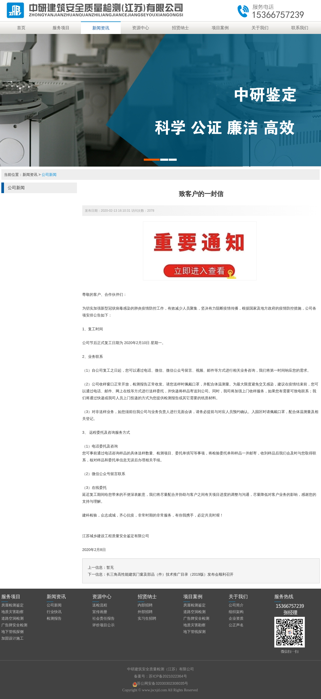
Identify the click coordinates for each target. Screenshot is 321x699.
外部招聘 (145, 612)
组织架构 (236, 612)
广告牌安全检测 (14, 625)
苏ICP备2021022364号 (168, 676)
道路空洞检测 (12, 618)
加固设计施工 (12, 638)
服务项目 (61, 27)
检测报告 (54, 618)
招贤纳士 (180, 27)
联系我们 (299, 27)
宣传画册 (99, 612)
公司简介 (236, 605)
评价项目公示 (103, 625)
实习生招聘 (147, 618)
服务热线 (283, 596)
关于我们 (259, 27)
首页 (21, 27)
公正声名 (236, 625)
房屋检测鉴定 (12, 605)
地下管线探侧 (12, 631)
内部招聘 (145, 605)
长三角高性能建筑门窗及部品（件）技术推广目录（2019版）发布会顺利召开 (169, 574)
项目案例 (220, 27)
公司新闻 (49, 174)
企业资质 (236, 618)
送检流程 (99, 605)
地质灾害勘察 (12, 612)
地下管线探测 (194, 631)
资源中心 (140, 27)
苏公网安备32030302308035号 (160, 683)
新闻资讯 (100, 28)
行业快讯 (54, 612)
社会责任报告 (103, 618)
